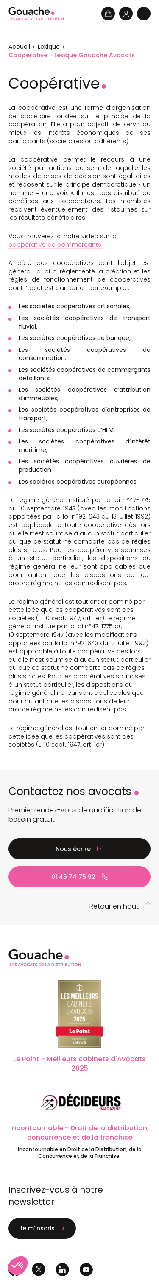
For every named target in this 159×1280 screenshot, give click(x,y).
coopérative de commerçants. (55, 244)
